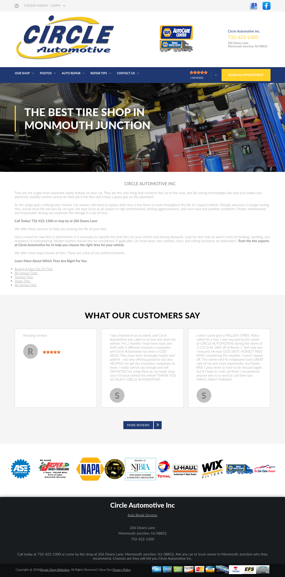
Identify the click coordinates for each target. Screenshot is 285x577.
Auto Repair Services (142, 515)
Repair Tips (98, 73)
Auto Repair (71, 73)
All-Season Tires (26, 273)
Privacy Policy (121, 569)
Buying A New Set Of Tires (34, 269)
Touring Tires (24, 277)
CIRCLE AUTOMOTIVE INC (150, 183)
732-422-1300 (243, 37)
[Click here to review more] (203, 75)
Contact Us (126, 73)
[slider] (51, 352)
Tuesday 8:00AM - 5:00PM (42, 5)
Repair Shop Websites (54, 569)
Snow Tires (22, 281)
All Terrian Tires (26, 285)
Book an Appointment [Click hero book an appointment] (246, 75)
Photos (46, 73)
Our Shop (22, 73)
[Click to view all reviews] (142, 425)
